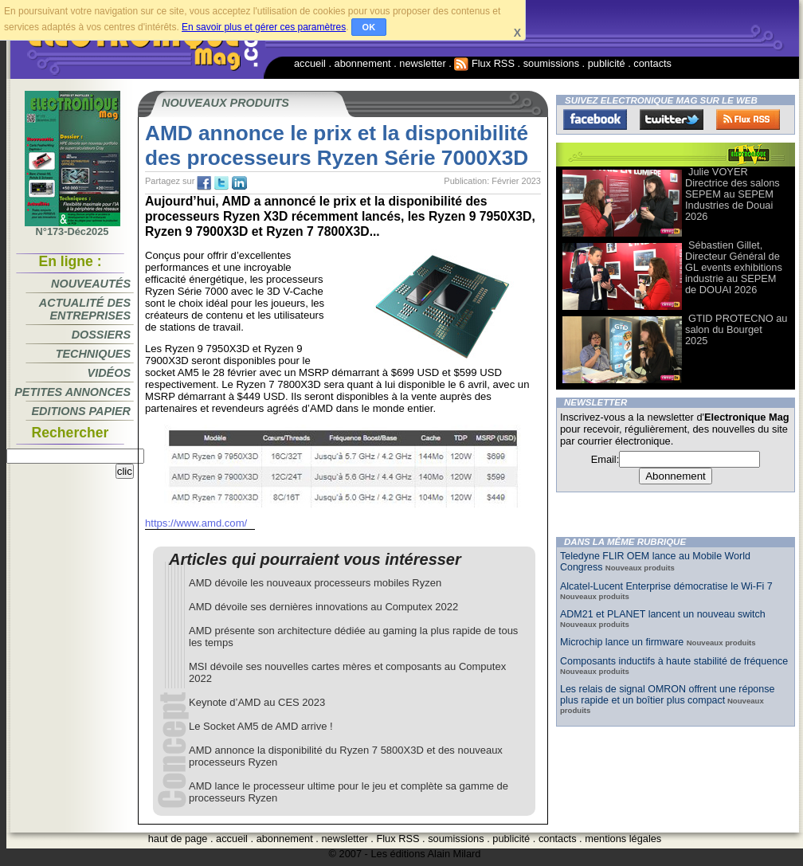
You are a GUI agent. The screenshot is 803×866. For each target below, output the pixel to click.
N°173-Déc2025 (72, 227)
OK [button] (369, 27)
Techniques (93, 353)
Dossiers (101, 334)
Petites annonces (72, 392)
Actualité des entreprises (85, 309)
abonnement (363, 63)
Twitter (671, 119)
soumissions (551, 63)
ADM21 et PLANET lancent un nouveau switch (663, 614)
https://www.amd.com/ (196, 523)
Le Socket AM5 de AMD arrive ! (261, 726)
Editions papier (81, 411)
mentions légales (623, 838)
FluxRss (748, 119)
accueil (310, 63)
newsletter (422, 63)
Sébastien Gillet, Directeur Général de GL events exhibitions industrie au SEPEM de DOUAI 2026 (733, 267)
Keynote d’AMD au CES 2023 (257, 702)
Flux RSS (484, 63)
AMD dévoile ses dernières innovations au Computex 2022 (323, 607)
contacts (652, 63)
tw (221, 183)
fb (204, 183)
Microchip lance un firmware (623, 642)
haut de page (178, 838)
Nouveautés (91, 283)
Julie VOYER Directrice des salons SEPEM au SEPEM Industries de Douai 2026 (732, 194)
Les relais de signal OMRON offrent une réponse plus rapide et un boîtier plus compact (667, 695)
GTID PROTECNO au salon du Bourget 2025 (736, 329)
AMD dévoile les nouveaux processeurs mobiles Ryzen (315, 583)
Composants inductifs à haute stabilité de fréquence (674, 661)
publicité (606, 63)
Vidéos (109, 372)
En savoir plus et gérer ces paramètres (264, 27)
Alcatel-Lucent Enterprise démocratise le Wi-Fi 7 (666, 586)
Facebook (595, 119)
